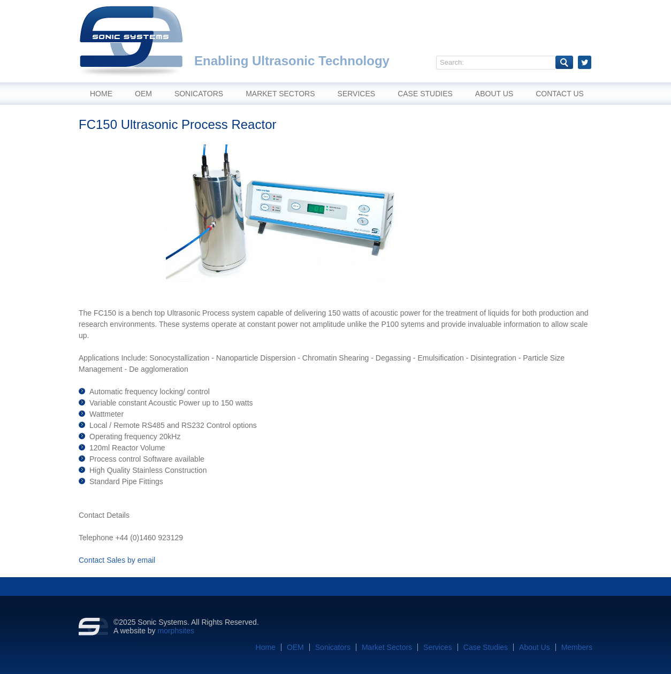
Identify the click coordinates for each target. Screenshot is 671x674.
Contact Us (560, 93)
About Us (494, 93)
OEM (143, 93)
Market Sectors (280, 93)
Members (576, 647)
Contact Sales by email (117, 560)
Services (357, 93)
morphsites (176, 630)
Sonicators (198, 93)
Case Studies (425, 93)
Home (101, 93)
